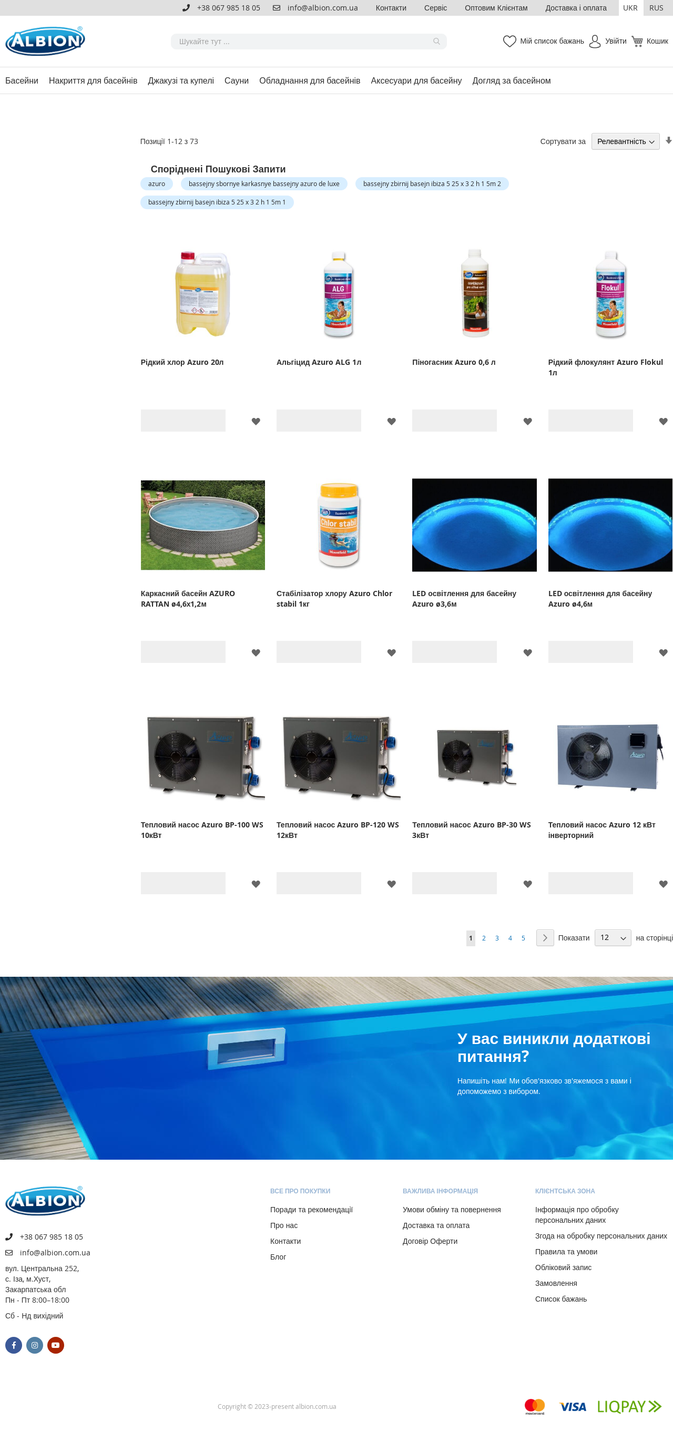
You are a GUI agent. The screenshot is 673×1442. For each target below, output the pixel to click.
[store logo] (47, 41)
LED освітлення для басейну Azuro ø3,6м (464, 598)
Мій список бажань (552, 41)
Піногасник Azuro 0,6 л (453, 362)
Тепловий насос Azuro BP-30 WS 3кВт (471, 830)
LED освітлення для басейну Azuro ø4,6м (600, 598)
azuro (156, 183)
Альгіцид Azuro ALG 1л (319, 362)
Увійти (616, 41)
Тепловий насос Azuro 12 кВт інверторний (602, 830)
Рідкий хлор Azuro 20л (182, 362)
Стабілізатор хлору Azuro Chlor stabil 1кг (334, 598)
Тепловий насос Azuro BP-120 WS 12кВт (338, 830)
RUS (656, 8)
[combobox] (309, 41)
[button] (631, 8)
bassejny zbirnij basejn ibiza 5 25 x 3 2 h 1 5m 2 (432, 183)
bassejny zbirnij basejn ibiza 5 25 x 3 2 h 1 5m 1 (217, 202)
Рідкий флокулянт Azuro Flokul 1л (605, 367)
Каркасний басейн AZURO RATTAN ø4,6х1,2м (188, 598)
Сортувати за (563, 141)
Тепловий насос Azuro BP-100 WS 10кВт (202, 830)
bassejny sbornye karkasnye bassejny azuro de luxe (264, 183)
